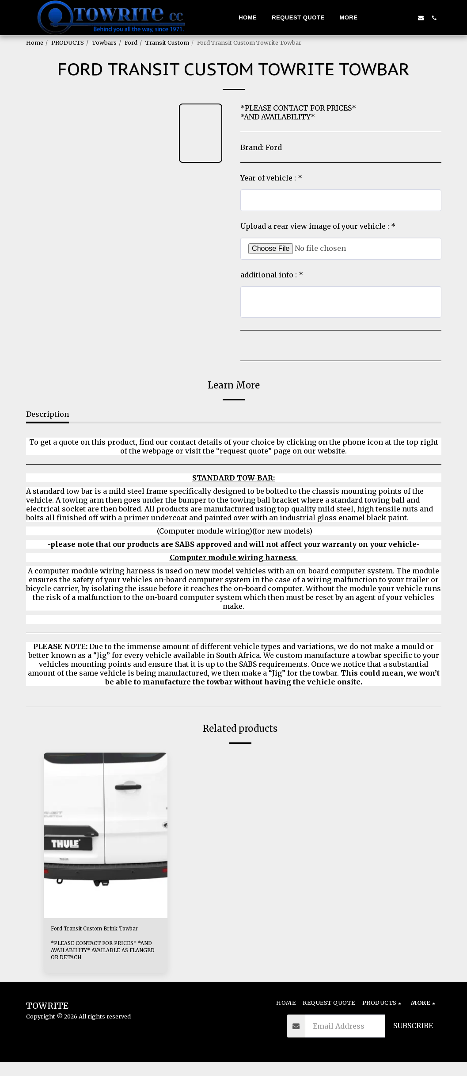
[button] (393, 18)
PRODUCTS (67, 42)
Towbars (104, 42)
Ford (131, 42)
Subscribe (413, 1039)
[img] (105, 835)
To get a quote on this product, (84, 442)
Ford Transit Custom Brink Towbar (99, 935)
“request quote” (244, 450)
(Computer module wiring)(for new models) (233, 530)
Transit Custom (167, 42)
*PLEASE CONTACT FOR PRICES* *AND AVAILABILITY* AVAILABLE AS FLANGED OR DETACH (102, 964)
